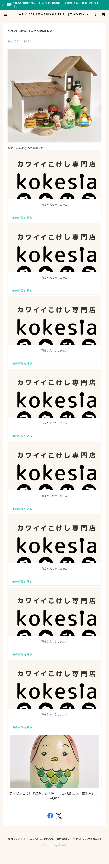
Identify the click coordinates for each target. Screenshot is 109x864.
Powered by (55, 845)
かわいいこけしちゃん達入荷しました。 (30, 30)
